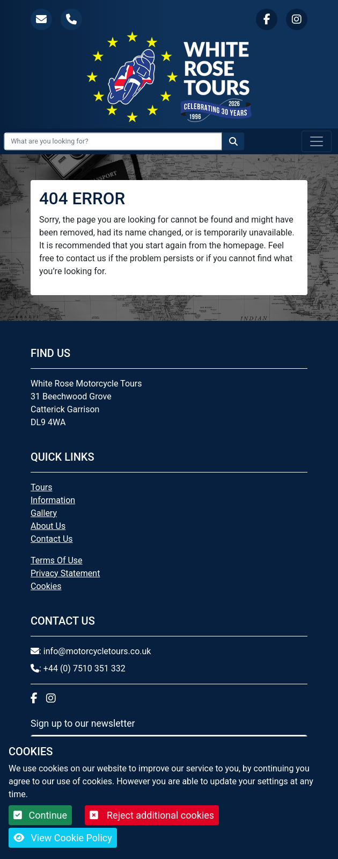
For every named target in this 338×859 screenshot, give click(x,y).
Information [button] (53, 500)
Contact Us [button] (52, 539)
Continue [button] (40, 815)
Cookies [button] (46, 586)
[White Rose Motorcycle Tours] (169, 76)
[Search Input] (113, 141)
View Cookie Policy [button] (62, 837)
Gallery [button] (44, 513)
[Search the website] (233, 141)
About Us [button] (48, 526)
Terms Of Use (57, 560)
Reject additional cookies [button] (152, 815)
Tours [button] (41, 487)
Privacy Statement (65, 573)
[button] (41, 19)
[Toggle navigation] (317, 141)
